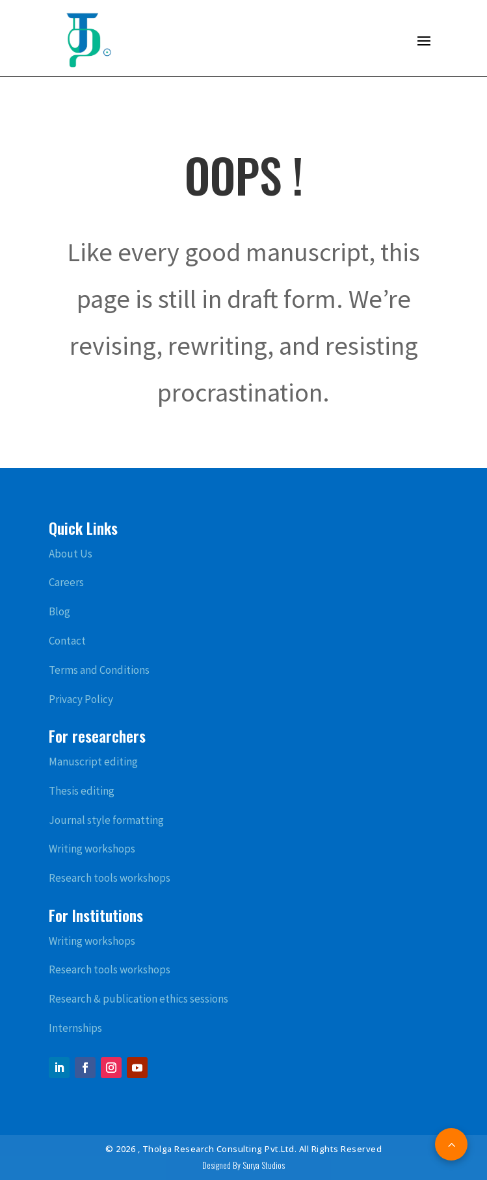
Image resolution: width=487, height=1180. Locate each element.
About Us (70, 553)
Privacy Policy (81, 699)
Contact (67, 641)
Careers (66, 582)
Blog (59, 611)
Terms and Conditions (99, 670)
